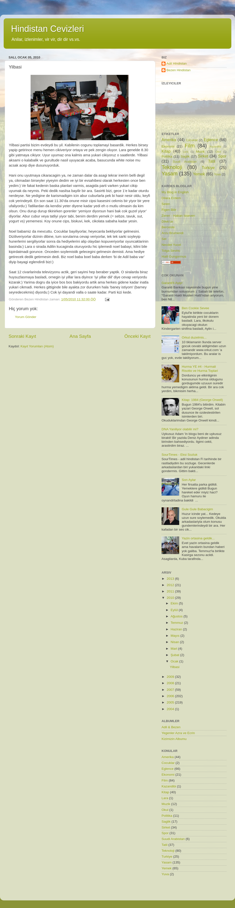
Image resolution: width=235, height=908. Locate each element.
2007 (171, 690)
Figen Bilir (169, 210)
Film (190, 146)
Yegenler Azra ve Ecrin (178, 733)
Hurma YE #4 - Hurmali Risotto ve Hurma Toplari (200, 368)
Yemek (199, 174)
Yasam (170, 173)
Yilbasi (174, 667)
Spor (222, 156)
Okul (218, 151)
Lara (185, 151)
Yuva (217, 174)
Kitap (166, 151)
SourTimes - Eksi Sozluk (180, 454)
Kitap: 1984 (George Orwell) (202, 400)
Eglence (211, 139)
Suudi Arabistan (185, 161)
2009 (171, 677)
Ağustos (177, 616)
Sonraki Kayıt (22, 336)
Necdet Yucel (171, 245)
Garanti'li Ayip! (172, 283)
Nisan (175, 642)
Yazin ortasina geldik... (198, 538)
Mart (174, 648)
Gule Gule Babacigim (197, 509)
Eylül (175, 610)
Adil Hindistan (176, 63)
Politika (167, 156)
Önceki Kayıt (137, 336)
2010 (171, 598)
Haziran (177, 629)
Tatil (211, 161)
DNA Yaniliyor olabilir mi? (180, 429)
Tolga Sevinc (171, 250)
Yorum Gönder (25, 317)
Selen (166, 204)
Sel (164, 239)
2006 (171, 696)
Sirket (203, 156)
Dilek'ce (167, 221)
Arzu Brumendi (172, 233)
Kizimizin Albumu (174, 739)
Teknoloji (172, 167)
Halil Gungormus (174, 256)
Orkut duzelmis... (194, 337)
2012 (171, 585)
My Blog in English (175, 192)
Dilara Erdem (171, 198)
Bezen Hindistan (178, 70)
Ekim (175, 603)
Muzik (200, 151)
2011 (171, 591)
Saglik (185, 156)
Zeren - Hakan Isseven (178, 215)
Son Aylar (189, 480)
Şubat (175, 655)
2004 (171, 709)
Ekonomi (168, 146)
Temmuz (177, 622)
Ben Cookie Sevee (195, 308)
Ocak (175, 661)
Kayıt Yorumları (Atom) (37, 346)
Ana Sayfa (80, 336)
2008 (171, 683)
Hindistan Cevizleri (47, 29)
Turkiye (208, 167)
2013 (171, 578)
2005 (171, 702)
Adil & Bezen (171, 727)
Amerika (169, 139)
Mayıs (175, 635)
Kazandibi (215, 146)
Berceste (168, 227)
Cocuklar (192, 140)
